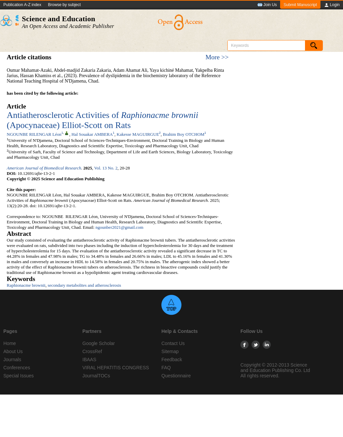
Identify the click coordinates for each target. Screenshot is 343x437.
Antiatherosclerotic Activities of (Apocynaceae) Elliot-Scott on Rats (102, 120)
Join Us (267, 5)
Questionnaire (176, 375)
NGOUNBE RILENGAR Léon (34, 134)
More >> (217, 57)
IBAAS (89, 359)
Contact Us (173, 343)
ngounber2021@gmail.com (119, 227)
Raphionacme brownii (26, 285)
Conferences (16, 367)
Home (9, 343)
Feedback (171, 359)
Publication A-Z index (22, 4)
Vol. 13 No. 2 (105, 167)
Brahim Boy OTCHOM (183, 134)
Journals (12, 359)
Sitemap (170, 351)
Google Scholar (98, 343)
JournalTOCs (96, 375)
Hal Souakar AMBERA (92, 134)
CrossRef (92, 351)
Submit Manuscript (300, 4)
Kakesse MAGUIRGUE (138, 134)
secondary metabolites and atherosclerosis (84, 285)
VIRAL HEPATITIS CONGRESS (115, 367)
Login (332, 5)
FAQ (166, 367)
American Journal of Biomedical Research (44, 167)
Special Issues (18, 375)
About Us (13, 351)
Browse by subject (64, 4)
